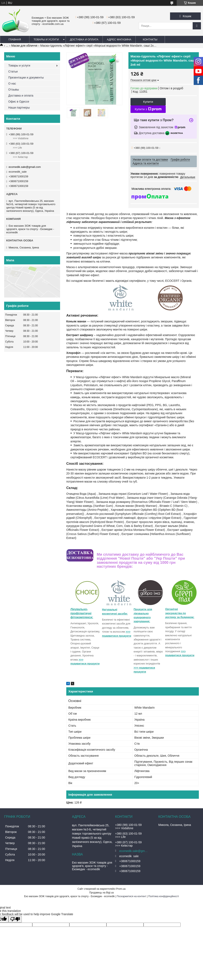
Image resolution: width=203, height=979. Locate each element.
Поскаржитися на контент (131, 896)
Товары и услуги (46, 39)
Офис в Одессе (18, 101)
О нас (12, 83)
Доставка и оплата (84, 39)
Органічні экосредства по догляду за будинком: (179, 613)
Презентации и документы (26, 77)
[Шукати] (197, 25)
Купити (148, 101)
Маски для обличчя (24, 45)
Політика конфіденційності (163, 896)
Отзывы (13, 89)
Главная (14, 39)
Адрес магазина (119, 39)
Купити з (148, 109)
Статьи (13, 71)
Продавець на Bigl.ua (101, 892)
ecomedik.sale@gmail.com (24, 166)
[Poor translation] (15, 919)
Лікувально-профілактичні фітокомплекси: (81, 613)
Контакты (150, 39)
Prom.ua (121, 888)
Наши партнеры (19, 107)
